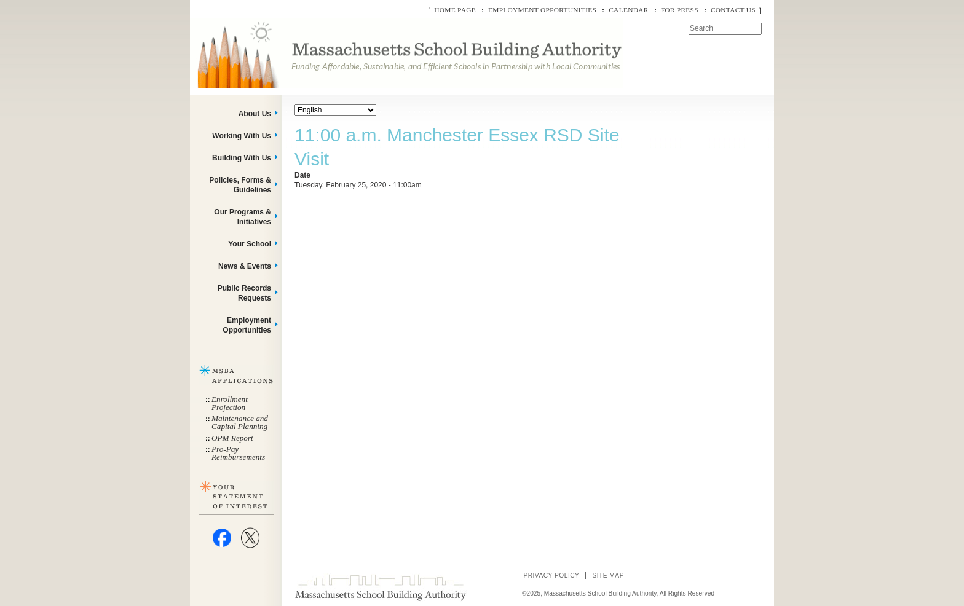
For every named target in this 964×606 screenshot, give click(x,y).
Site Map (608, 575)
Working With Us (241, 136)
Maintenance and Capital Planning (239, 422)
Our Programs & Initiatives (242, 217)
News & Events (244, 266)
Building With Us (241, 158)
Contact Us (733, 10)
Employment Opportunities (542, 10)
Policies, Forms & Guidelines (240, 185)
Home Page (455, 10)
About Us (255, 113)
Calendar (628, 10)
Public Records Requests (244, 293)
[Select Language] (335, 110)
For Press (679, 10)
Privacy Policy (551, 575)
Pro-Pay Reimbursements (238, 453)
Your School (249, 244)
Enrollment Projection (229, 403)
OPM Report (232, 438)
